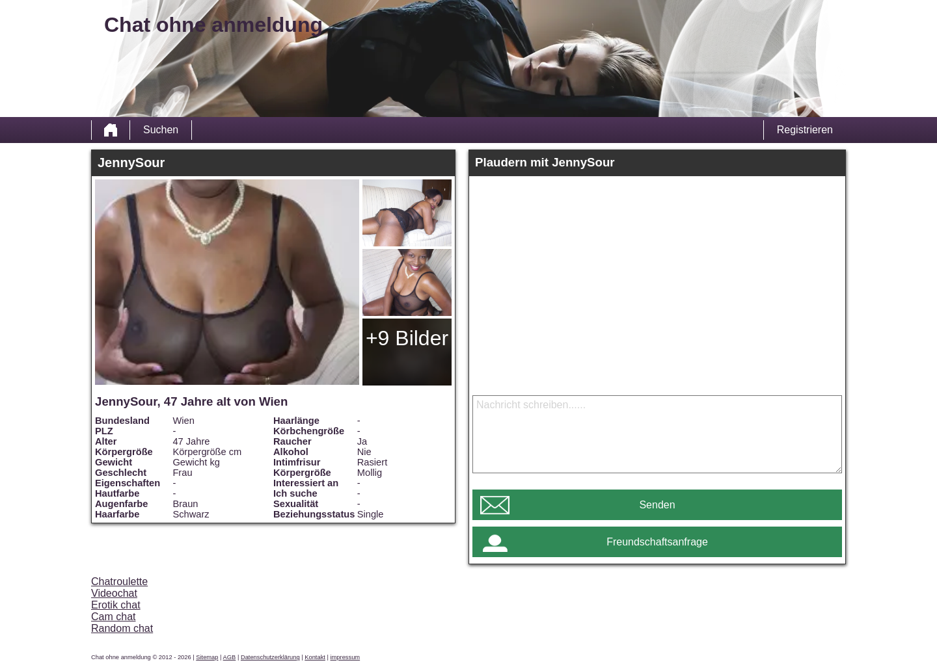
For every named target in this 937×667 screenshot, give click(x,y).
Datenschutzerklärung (270, 657)
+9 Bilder (407, 338)
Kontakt (315, 657)
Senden (657, 504)
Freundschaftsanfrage (657, 541)
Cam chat (113, 616)
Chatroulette (119, 581)
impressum (345, 657)
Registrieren (805, 129)
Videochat (114, 593)
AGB (229, 657)
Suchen (160, 129)
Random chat (122, 628)
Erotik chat (116, 604)
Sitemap (207, 657)
